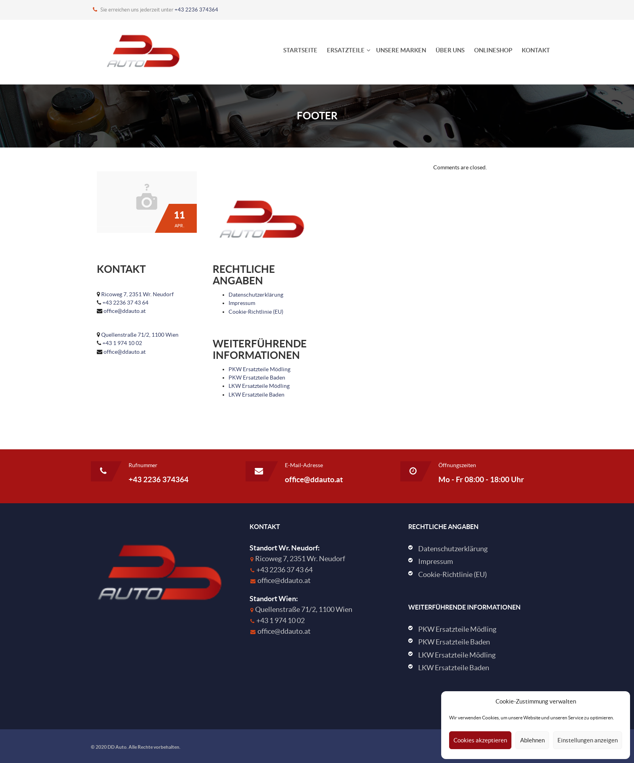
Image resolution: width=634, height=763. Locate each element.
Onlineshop (493, 50)
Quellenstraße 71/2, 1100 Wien (140, 335)
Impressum (242, 303)
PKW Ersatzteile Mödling (259, 369)
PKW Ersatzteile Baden (257, 377)
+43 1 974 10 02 (122, 343)
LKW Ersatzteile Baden (256, 394)
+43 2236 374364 (196, 10)
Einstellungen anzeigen (587, 740)
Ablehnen (532, 740)
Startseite (300, 50)
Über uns (450, 50)
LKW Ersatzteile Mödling (259, 386)
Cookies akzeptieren (480, 740)
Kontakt (536, 50)
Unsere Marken (401, 50)
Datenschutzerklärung (256, 294)
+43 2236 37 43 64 (125, 302)
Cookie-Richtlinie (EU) (256, 312)
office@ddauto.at (125, 311)
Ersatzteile (346, 50)
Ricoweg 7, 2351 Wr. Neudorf (137, 294)
